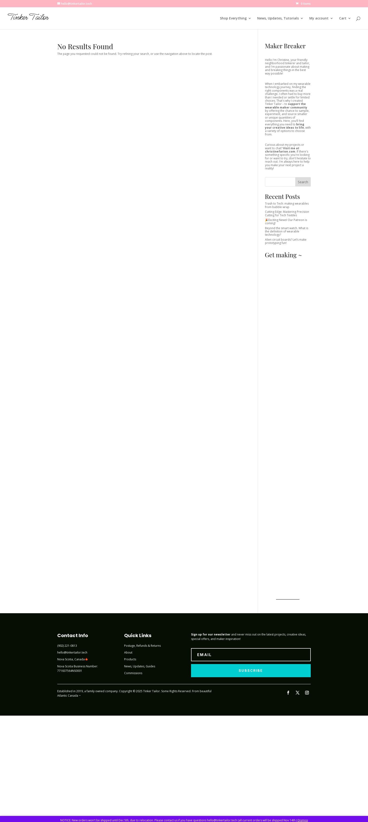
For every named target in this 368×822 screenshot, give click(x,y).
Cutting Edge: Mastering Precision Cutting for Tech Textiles (287, 213)
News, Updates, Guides (139, 666)
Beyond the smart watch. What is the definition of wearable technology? (286, 231)
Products (130, 659)
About (128, 652)
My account (319, 18)
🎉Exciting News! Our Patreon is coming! (286, 221)
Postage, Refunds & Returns (142, 646)
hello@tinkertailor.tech (72, 652)
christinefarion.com (280, 151)
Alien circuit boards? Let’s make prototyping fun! (286, 241)
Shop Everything (233, 18)
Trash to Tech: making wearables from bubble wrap (287, 205)
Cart (342, 18)
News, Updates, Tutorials (278, 18)
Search (303, 182)
